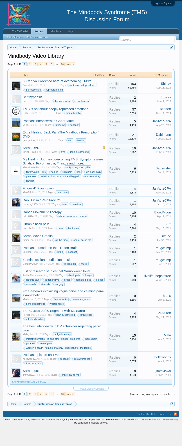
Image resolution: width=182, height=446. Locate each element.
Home (162, 432)
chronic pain (32, 298)
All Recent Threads (37, 37)
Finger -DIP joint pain (38, 207)
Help (70, 31)
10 (62, 82)
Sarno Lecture (33, 389)
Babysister (163, 187)
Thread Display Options (91, 407)
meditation (69, 282)
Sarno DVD (31, 166)
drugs (66, 298)
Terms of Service (151, 438)
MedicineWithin (31, 185)
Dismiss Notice (171, 58)
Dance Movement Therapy (42, 230)
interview (59, 143)
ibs (78, 190)
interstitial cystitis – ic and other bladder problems (52, 357)
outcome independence (82, 104)
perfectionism (33, 108)
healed (53, 190)
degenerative (51, 298)
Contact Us (143, 432)
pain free (30, 195)
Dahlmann (163, 153)
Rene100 (164, 332)
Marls (26, 317)
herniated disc (82, 298)
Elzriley (165, 116)
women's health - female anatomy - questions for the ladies (58, 366)
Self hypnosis (32, 115)
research (30, 303)
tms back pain (33, 382)
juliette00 (164, 128)
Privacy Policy (170, 438)
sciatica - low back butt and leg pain (60, 195)
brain (59, 270)
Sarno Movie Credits (38, 254)
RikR (25, 131)
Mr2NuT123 (29, 170)
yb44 (25, 143)
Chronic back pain (36, 242)
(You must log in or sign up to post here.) (152, 412)
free (64, 223)
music (84, 282)
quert (25, 119)
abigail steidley (62, 353)
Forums (39, 31)
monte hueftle (72, 131)
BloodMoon (162, 231)
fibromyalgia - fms (35, 190)
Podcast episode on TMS (41, 373)
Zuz (168, 243)
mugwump (163, 266)
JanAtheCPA (161, 140)
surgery (58, 303)
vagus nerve (56, 322)
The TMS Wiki (20, 31)
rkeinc (26, 258)
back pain (73, 246)
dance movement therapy (72, 235)
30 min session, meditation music (47, 278)
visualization (81, 120)
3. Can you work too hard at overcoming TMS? (57, 99)
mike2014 (28, 234)
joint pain (61, 211)
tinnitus (29, 199)
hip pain (67, 190)
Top (169, 432)
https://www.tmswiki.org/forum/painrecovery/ (57, 63)
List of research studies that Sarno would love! (56, 289)
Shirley (166, 102)
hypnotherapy (62, 120)
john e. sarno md (79, 170)
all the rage (60, 258)
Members (56, 31)
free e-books (59, 318)
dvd (69, 159)
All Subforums (14, 37)
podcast (73, 143)
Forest (26, 103)
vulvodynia (45, 362)
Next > (70, 82)
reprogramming (54, 108)
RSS (175, 432)
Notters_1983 (30, 222)
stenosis (45, 303)
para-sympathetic (35, 322)
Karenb (27, 246)
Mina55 (27, 210)
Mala (25, 352)
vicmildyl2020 (30, 282)
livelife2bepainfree (33, 293)
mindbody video (34, 338)
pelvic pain (90, 357)
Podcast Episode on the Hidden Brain (50, 266)
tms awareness (81, 377)
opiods (99, 298)
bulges (88, 294)
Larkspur (27, 270)
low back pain (92, 190)
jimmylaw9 (28, 393)
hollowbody (29, 377)
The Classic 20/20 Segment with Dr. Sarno (54, 329)
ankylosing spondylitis (77, 186)
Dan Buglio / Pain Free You (42, 218)
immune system (80, 318)
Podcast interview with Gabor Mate (48, 139)
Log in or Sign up (163, 3)
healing (80, 159)
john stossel (86, 333)
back (59, 246)
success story (92, 195)
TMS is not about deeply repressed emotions (55, 127)
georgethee (29, 159)
